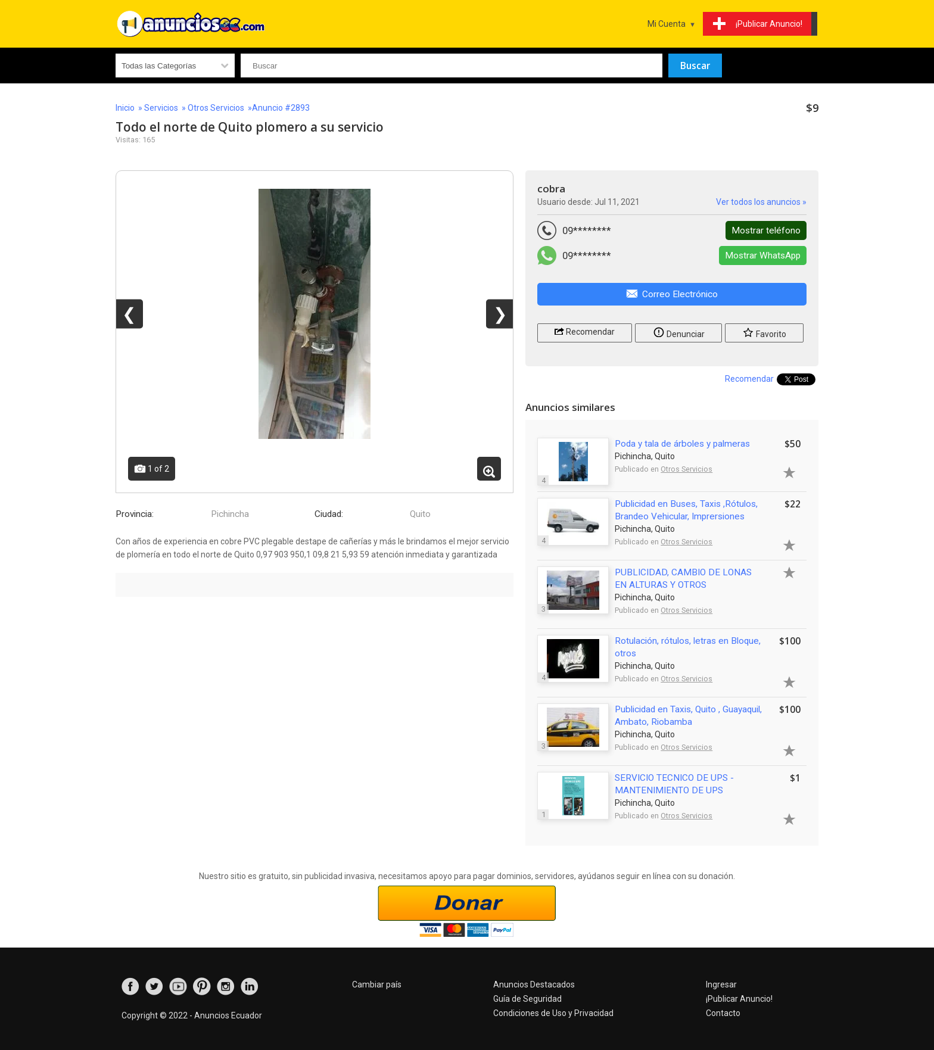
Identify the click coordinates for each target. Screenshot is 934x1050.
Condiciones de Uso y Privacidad (553, 1013)
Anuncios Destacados (534, 984)
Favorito (764, 332)
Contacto (723, 1013)
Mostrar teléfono (766, 230)
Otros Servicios (216, 108)
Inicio (125, 108)
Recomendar (585, 331)
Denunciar (679, 332)
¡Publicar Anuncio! (739, 999)
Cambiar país (376, 984)
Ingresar (721, 984)
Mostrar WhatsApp (763, 255)
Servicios (161, 108)
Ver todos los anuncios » (761, 202)
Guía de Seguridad (527, 999)
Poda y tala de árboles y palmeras (682, 443)
